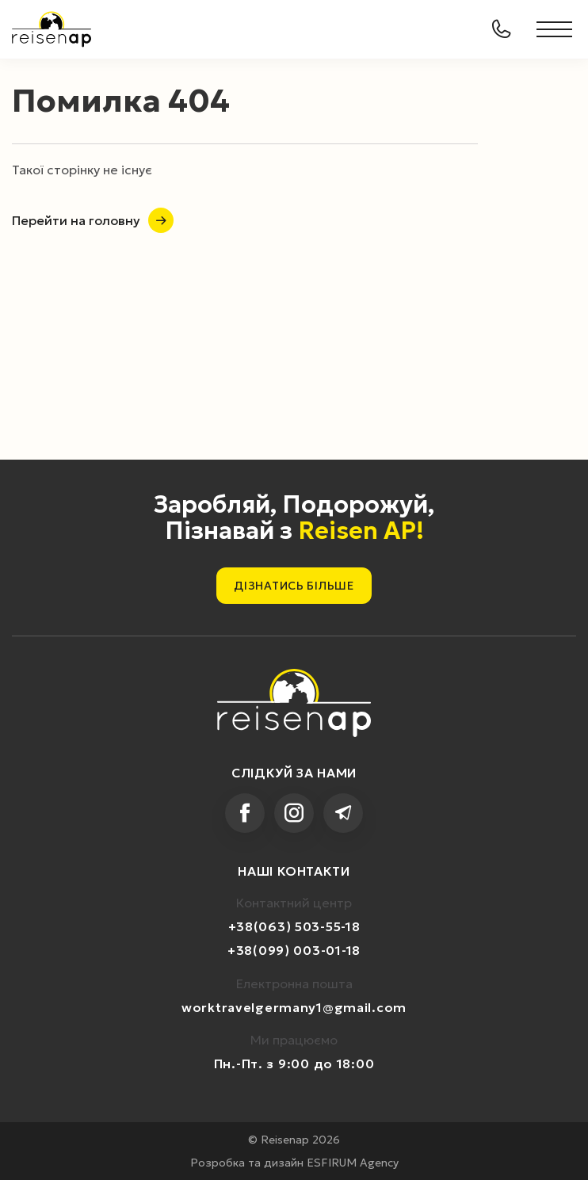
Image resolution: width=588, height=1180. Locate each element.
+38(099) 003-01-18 (294, 950)
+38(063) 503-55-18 (294, 926)
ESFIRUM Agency (353, 1162)
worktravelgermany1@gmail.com (294, 1007)
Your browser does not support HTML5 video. (294, 289)
